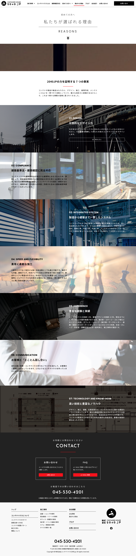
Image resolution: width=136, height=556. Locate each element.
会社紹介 (94, 3)
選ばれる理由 (79, 3)
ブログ (87, 3)
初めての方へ (67, 3)
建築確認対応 (56, 3)
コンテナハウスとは (43, 3)
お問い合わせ (103, 3)
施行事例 (31, 3)
